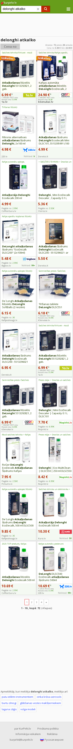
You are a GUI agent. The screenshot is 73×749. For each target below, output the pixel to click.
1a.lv (4, 101)
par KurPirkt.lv (22, 728)
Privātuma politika (48, 728)
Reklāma (52, 734)
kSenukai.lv (45, 101)
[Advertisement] (36, 25)
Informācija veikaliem (28, 734)
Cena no (10, 46)
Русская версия (54, 739)
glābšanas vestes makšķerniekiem (40, 703)
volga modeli (27, 709)
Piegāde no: (10, 208)
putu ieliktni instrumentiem (17, 697)
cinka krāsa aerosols (49, 697)
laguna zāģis (9, 709)
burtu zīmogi (9, 703)
